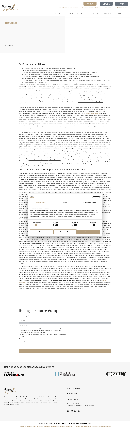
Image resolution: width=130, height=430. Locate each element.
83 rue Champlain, (73, 403)
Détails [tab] (65, 202)
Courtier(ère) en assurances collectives (32, 332)
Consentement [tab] (40, 202)
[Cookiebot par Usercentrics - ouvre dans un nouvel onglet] (93, 197)
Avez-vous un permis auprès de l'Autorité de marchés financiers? (40, 328)
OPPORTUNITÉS (74, 13)
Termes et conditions (43, 426)
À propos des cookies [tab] (89, 202)
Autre (22, 336)
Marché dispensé (122, 8)
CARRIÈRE (93, 13)
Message (21, 339)
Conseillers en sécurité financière (69, 8)
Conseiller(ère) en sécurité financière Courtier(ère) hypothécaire (40, 330)
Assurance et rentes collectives (91, 8)
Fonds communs (108, 8)
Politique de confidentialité (27, 426)
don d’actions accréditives (91, 113)
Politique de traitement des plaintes (62, 426)
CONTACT (122, 13)
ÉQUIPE (107, 13)
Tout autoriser (89, 231)
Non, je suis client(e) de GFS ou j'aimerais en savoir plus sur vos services (43, 334)
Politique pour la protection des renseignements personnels (93, 426)
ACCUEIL (56, 13)
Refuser (41, 231)
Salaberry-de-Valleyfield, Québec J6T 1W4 (80, 405)
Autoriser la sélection (65, 231)
